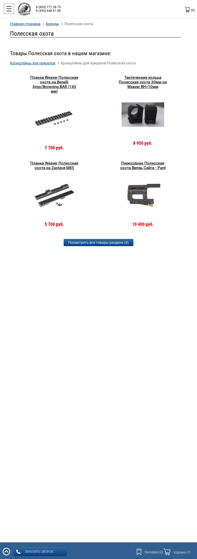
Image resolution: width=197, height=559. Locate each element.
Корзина (182, 552)
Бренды (52, 24)
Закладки (153, 552)
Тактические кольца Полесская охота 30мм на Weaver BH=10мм (143, 82)
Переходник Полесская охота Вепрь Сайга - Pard (142, 165)
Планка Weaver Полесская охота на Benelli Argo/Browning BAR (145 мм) (54, 84)
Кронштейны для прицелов (32, 63)
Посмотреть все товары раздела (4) (98, 242)
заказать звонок (35, 551)
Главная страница (25, 24)
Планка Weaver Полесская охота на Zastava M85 (54, 165)
